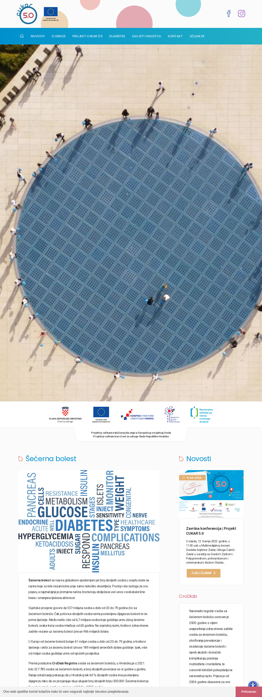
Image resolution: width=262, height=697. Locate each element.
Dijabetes (117, 36)
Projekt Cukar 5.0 (87, 36)
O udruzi (59, 36)
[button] (130, 692)
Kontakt (175, 36)
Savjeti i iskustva (146, 36)
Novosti (38, 36)
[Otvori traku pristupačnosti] (253, 686)
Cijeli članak (204, 573)
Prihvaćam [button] (248, 691)
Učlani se (197, 36)
